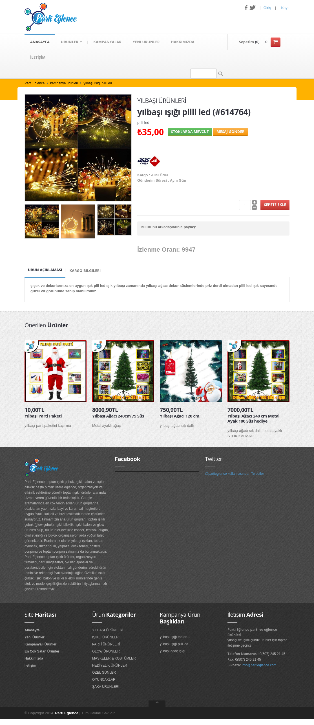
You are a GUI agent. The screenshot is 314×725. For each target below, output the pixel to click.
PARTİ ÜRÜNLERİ (106, 645)
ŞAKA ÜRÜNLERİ (105, 687)
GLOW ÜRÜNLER (106, 652)
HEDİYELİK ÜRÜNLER (109, 666)
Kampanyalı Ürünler (40, 645)
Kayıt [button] (285, 8)
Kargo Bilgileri (85, 271)
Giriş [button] (267, 8)
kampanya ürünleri (64, 84)
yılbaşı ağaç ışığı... (174, 652)
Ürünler (71, 42)
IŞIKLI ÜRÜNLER (105, 638)
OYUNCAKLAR (104, 680)
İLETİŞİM (37, 57)
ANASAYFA (40, 42)
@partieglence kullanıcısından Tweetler (234, 474)
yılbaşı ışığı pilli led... (175, 645)
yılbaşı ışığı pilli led (97, 84)
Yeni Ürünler (35, 638)
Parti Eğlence (35, 84)
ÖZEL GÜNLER (104, 673)
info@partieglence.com (259, 666)
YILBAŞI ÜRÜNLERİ (107, 631)
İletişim (30, 666)
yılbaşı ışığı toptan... (175, 638)
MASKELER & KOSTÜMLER (114, 659)
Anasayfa (32, 631)
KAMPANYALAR (107, 42)
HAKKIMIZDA (182, 42)
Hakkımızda (34, 659)
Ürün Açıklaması (45, 270)
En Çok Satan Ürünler (42, 652)
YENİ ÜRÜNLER (146, 42)
